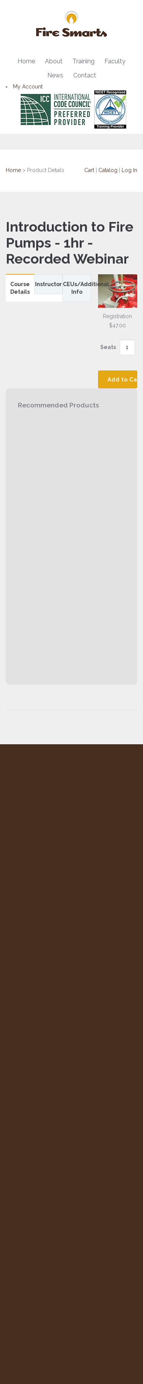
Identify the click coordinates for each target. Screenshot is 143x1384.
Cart (89, 170)
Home (26, 61)
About (54, 61)
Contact (84, 75)
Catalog (107, 170)
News (55, 75)
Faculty (114, 61)
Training (83, 61)
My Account (28, 87)
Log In (129, 170)
